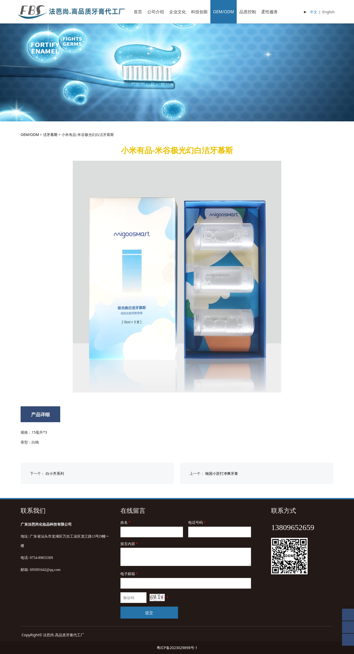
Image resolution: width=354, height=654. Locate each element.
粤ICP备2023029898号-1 (177, 647)
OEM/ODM (223, 12)
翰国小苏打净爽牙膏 (221, 473)
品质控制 (247, 12)
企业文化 (177, 12)
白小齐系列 (55, 473)
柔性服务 (269, 12)
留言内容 (129, 543)
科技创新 (199, 12)
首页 (138, 12)
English (328, 11)
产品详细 (40, 414)
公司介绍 (155, 12)
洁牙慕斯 (50, 134)
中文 (313, 11)
